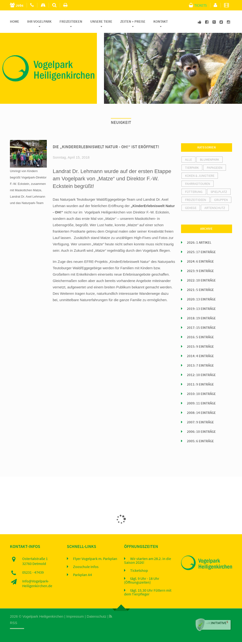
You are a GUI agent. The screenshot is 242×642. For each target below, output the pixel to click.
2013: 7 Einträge (200, 365)
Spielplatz (219, 192)
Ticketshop (139, 570)
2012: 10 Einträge (201, 375)
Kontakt (160, 21)
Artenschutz (214, 208)
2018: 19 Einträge (201, 318)
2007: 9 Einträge (200, 422)
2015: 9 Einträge (200, 346)
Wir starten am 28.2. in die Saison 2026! (147, 560)
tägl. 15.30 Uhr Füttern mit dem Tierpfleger (147, 592)
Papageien (214, 167)
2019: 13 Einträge (201, 308)
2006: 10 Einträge (201, 431)
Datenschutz (96, 616)
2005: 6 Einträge (200, 441)
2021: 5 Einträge (200, 289)
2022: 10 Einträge (201, 280)
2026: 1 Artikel (199, 242)
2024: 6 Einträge (200, 261)
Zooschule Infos (86, 566)
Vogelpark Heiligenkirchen (42, 616)
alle (188, 159)
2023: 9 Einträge (200, 271)
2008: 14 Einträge (201, 412)
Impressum (75, 616)
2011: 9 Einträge (200, 384)
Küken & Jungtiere (199, 176)
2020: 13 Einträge (201, 299)
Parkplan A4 (82, 575)
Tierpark (192, 167)
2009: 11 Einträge (201, 403)
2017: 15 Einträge (201, 327)
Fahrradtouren (197, 184)
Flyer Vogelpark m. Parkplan (95, 558)
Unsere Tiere (101, 21)
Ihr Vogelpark (39, 21)
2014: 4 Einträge (200, 356)
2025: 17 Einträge (201, 252)
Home (14, 21)
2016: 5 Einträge (200, 337)
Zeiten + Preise (132, 21)
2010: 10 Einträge (201, 393)
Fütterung (194, 192)
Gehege (190, 208)
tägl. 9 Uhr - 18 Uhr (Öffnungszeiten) (141, 580)
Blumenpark (209, 159)
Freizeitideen (71, 21)
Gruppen (221, 200)
